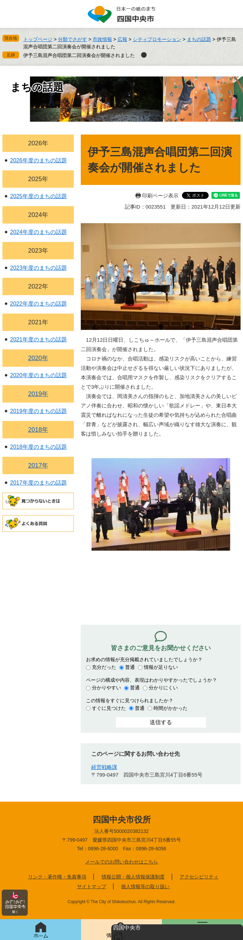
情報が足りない (161, 667)
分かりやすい (106, 687)
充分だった (104, 667)
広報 (122, 39)
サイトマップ (91, 886)
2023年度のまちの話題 (38, 268)
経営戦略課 (104, 767)
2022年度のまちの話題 (38, 304)
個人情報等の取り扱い (145, 886)
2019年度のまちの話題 (38, 411)
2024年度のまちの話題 (38, 232)
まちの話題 (199, 39)
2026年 (38, 143)
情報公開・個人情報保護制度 (133, 877)
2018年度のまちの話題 (38, 447)
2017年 (38, 465)
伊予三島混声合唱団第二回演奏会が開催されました (79, 55)
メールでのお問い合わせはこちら (121, 862)
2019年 (38, 393)
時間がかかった (171, 708)
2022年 (38, 286)
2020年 (38, 358)
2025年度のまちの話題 (38, 196)
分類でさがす (72, 39)
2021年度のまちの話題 (38, 339)
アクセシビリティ (199, 877)
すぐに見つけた (109, 708)
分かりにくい (163, 687)
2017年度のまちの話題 (38, 483)
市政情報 (102, 39)
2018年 (38, 429)
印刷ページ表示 (160, 195)
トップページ (37, 39)
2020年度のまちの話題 (38, 375)
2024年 (38, 214)
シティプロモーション (157, 39)
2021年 (38, 322)
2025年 (38, 179)
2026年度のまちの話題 (38, 160)
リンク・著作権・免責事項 (57, 877)
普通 (130, 667)
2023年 (38, 250)
